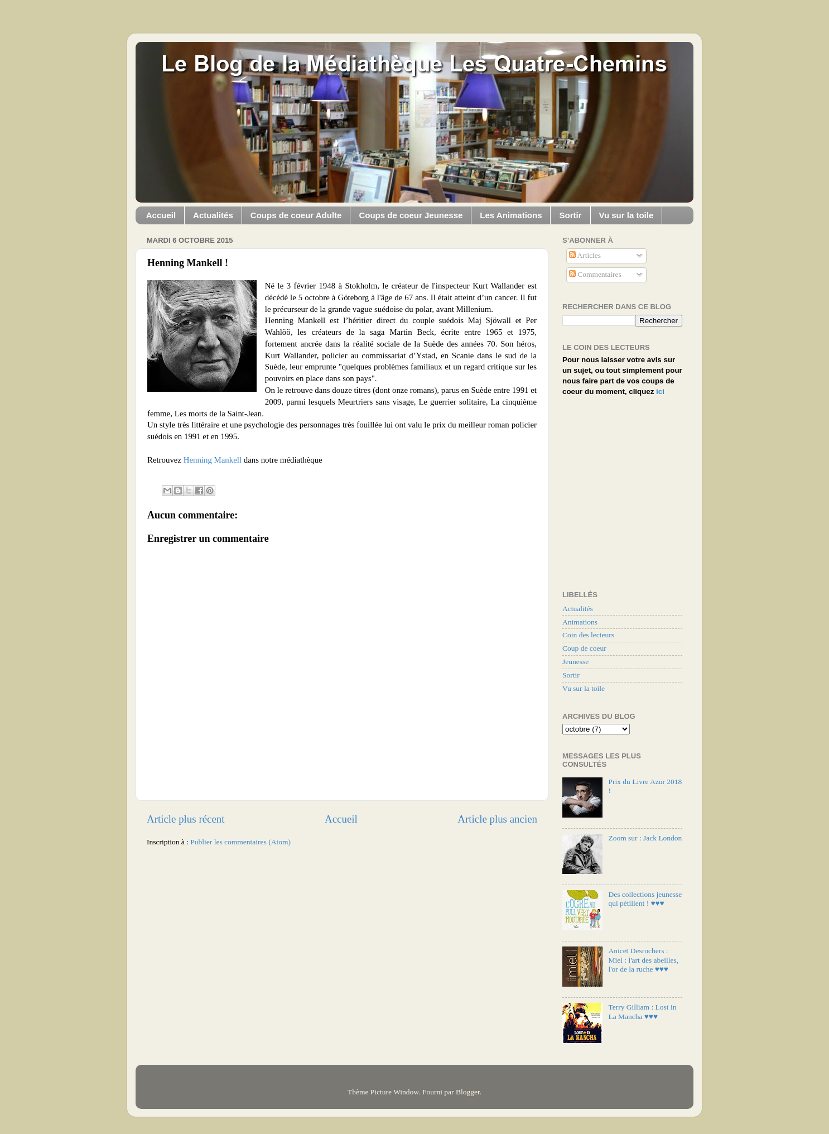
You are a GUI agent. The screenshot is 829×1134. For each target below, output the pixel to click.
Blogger (468, 1092)
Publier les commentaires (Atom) (240, 842)
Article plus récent (186, 819)
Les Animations (511, 215)
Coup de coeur (584, 648)
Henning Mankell (213, 459)
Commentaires (595, 274)
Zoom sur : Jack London (645, 838)
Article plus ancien (497, 819)
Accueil (161, 215)
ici (660, 391)
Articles (585, 255)
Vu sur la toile (626, 215)
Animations (579, 622)
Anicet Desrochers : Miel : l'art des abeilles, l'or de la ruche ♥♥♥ (643, 959)
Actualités (213, 215)
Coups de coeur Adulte (296, 215)
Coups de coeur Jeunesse (410, 215)
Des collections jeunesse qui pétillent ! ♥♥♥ (645, 898)
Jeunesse (575, 661)
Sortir (570, 215)
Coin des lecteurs (588, 635)
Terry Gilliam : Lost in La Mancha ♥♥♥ (642, 1011)
